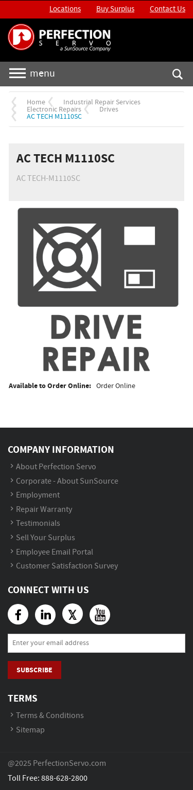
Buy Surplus (115, 9)
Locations (65, 9)
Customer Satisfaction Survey (67, 566)
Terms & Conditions (50, 715)
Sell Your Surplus (45, 537)
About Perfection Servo (56, 467)
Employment (38, 495)
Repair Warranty (44, 509)
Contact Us (167, 9)
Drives (108, 109)
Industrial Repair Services (102, 102)
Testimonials (38, 523)
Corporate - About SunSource (67, 481)
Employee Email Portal (54, 552)
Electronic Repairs (54, 109)
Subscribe (34, 670)
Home (36, 102)
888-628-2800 (64, 778)
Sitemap (30, 730)
